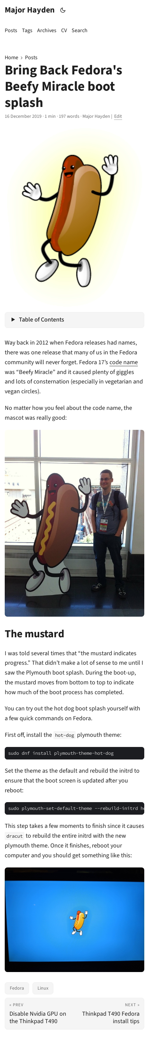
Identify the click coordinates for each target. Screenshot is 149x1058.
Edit (118, 116)
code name (123, 362)
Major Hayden (30, 10)
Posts (31, 57)
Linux (43, 988)
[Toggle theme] (63, 10)
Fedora (17, 988)
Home (11, 57)
